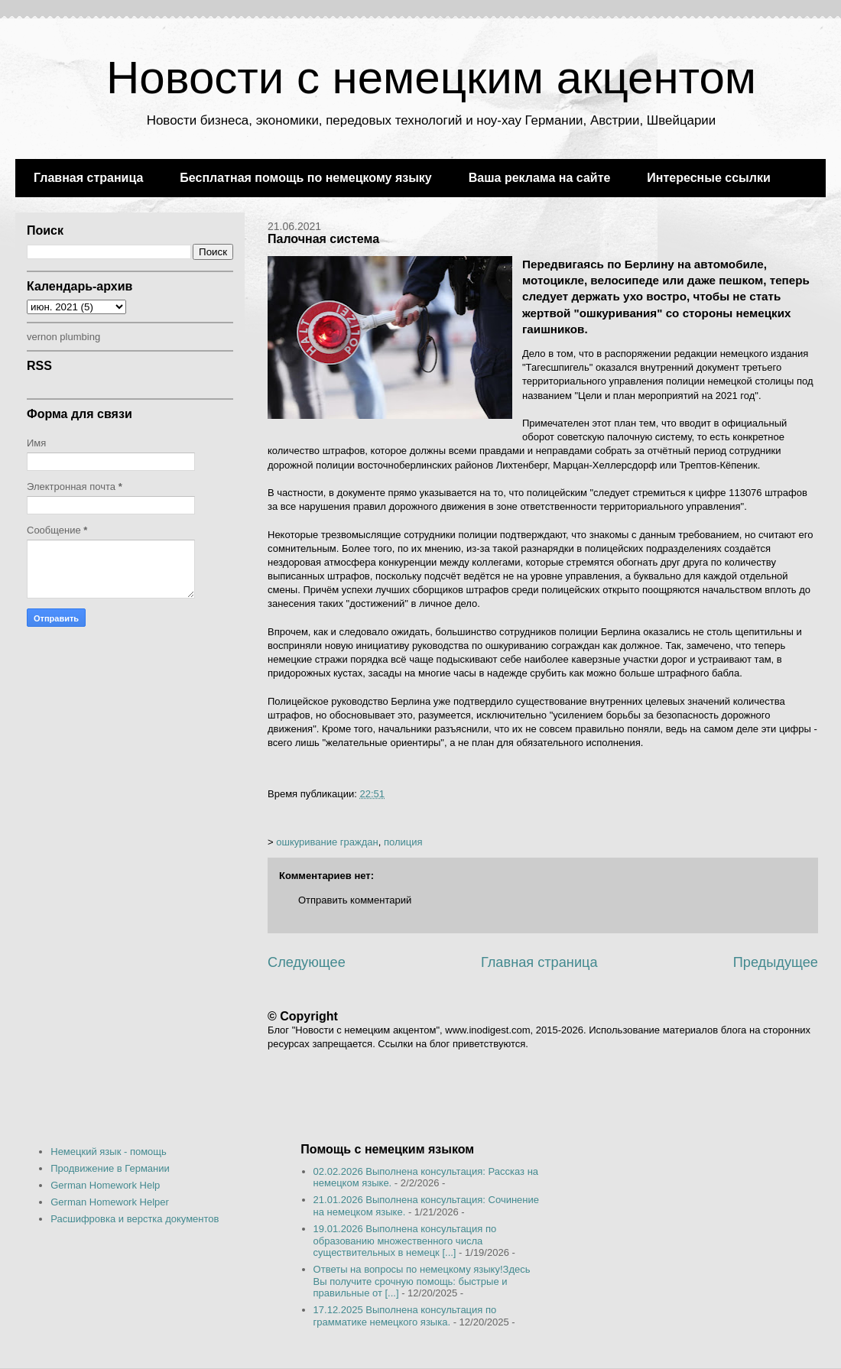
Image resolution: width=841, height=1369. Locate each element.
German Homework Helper (109, 1202)
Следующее (307, 962)
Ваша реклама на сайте (540, 177)
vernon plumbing (63, 336)
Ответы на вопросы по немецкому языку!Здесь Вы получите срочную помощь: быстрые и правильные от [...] (422, 1281)
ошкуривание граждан (327, 842)
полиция (403, 842)
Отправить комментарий (354, 900)
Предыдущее (775, 962)
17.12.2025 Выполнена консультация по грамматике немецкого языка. (405, 1316)
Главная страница (88, 177)
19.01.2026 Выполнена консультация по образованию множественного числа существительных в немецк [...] (405, 1240)
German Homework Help (105, 1185)
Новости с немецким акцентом (431, 77)
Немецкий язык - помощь (108, 1151)
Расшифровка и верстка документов (134, 1219)
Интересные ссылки (708, 177)
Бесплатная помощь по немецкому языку (305, 177)
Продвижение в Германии (110, 1168)
